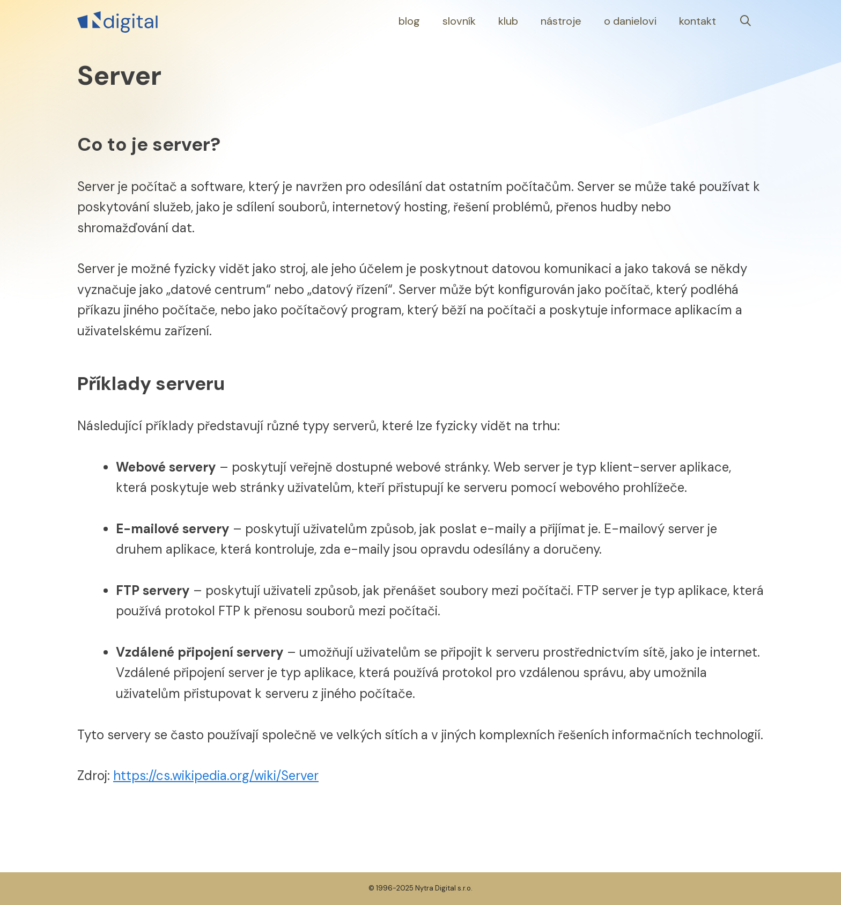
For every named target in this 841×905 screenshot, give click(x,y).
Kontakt (697, 21)
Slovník (459, 21)
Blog (409, 21)
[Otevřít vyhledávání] (745, 21)
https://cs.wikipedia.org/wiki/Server (216, 775)
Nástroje (561, 21)
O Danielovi (630, 21)
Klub (508, 21)
